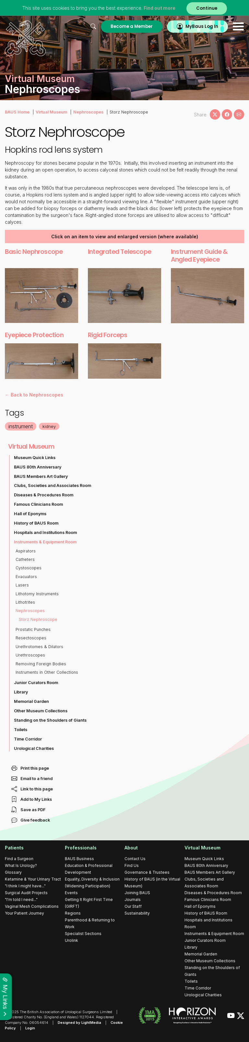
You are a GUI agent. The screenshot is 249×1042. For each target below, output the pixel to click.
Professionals (81, 847)
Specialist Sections (83, 933)
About (131, 847)
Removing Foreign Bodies (41, 663)
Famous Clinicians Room (38, 504)
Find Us (131, 865)
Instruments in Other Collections (47, 672)
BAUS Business (79, 858)
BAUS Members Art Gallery (41, 476)
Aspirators (26, 551)
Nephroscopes (88, 112)
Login (30, 1028)
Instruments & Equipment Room (45, 541)
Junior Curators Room (36, 682)
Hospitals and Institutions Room (45, 532)
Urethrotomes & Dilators (39, 646)
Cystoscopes (29, 567)
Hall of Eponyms (30, 513)
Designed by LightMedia (79, 1022)
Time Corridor (28, 739)
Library (21, 692)
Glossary (13, 872)
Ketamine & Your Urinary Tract (33, 879)
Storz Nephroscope (38, 619)
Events (71, 892)
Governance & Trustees (147, 872)
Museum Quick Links (34, 457)
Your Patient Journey (24, 913)
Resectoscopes (31, 637)
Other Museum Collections (40, 710)
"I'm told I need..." (21, 899)
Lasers (22, 585)
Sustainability (137, 913)
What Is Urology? (21, 865)
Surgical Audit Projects (26, 892)
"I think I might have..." (25, 885)
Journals (132, 899)
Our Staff (133, 906)
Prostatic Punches (33, 629)
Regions (73, 913)
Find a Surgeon (19, 858)
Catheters (25, 559)
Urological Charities (34, 748)
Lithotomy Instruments (37, 593)
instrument (20, 426)
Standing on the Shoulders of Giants (50, 720)
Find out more (159, 8)
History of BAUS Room (36, 523)
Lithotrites (25, 602)
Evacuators (26, 576)
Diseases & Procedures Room (43, 494)
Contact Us (135, 858)
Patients (14, 847)
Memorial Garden (31, 701)
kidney (49, 426)
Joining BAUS (137, 892)
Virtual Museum (51, 112)
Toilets (20, 729)
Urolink (71, 940)
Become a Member (132, 26)
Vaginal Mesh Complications (32, 906)
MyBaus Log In (201, 26)
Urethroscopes (30, 655)
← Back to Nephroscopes (34, 394)
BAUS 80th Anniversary (37, 467)
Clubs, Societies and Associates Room (52, 485)
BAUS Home (17, 112)
